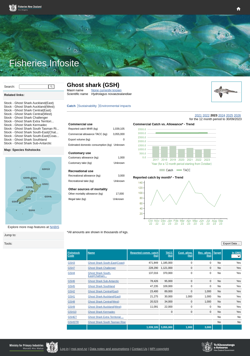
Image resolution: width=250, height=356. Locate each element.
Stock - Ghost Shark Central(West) (28, 114)
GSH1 (71, 296)
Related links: (14, 95)
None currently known (106, 90)
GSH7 (71, 267)
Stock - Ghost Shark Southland (25, 139)
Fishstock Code (74, 254)
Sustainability (87, 106)
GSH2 (71, 291)
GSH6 (71, 281)
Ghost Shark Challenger (102, 267)
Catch (71, 106)
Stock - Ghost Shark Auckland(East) (29, 103)
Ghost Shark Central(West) (103, 301)
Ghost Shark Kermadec (101, 311)
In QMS (236, 252)
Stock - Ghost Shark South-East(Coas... (31, 136)
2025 (229, 115)
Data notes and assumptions (109, 349)
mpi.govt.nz (79, 349)
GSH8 (71, 301)
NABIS (54, 227)
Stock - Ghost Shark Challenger (26, 117)
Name (91, 252)
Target (217, 252)
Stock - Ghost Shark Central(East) (27, 110)
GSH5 (71, 286)
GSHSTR (73, 322)
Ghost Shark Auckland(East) (104, 296)
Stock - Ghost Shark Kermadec (25, 125)
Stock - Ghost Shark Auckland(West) (29, 106)
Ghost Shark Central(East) (103, 291)
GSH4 (71, 273)
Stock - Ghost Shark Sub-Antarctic (28, 143)
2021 (198, 115)
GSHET (72, 316)
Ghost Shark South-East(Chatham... (99, 274)
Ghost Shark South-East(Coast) (106, 262)
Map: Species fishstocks (22, 150)
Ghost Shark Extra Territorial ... (106, 316)
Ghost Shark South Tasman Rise (107, 322)
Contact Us (139, 349)
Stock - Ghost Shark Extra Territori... (29, 121)
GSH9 (71, 306)
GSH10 (72, 311)
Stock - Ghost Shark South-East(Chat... (31, 132)
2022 (206, 115)
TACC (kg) (169, 254)
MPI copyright (159, 349)
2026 (237, 115)
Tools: (8, 243)
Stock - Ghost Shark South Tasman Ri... (31, 128)
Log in (64, 349)
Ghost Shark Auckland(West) (105, 306)
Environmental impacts (115, 106)
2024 (221, 115)
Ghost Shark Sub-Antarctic (103, 281)
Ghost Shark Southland (101, 286)
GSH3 (71, 262)
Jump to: (10, 235)
